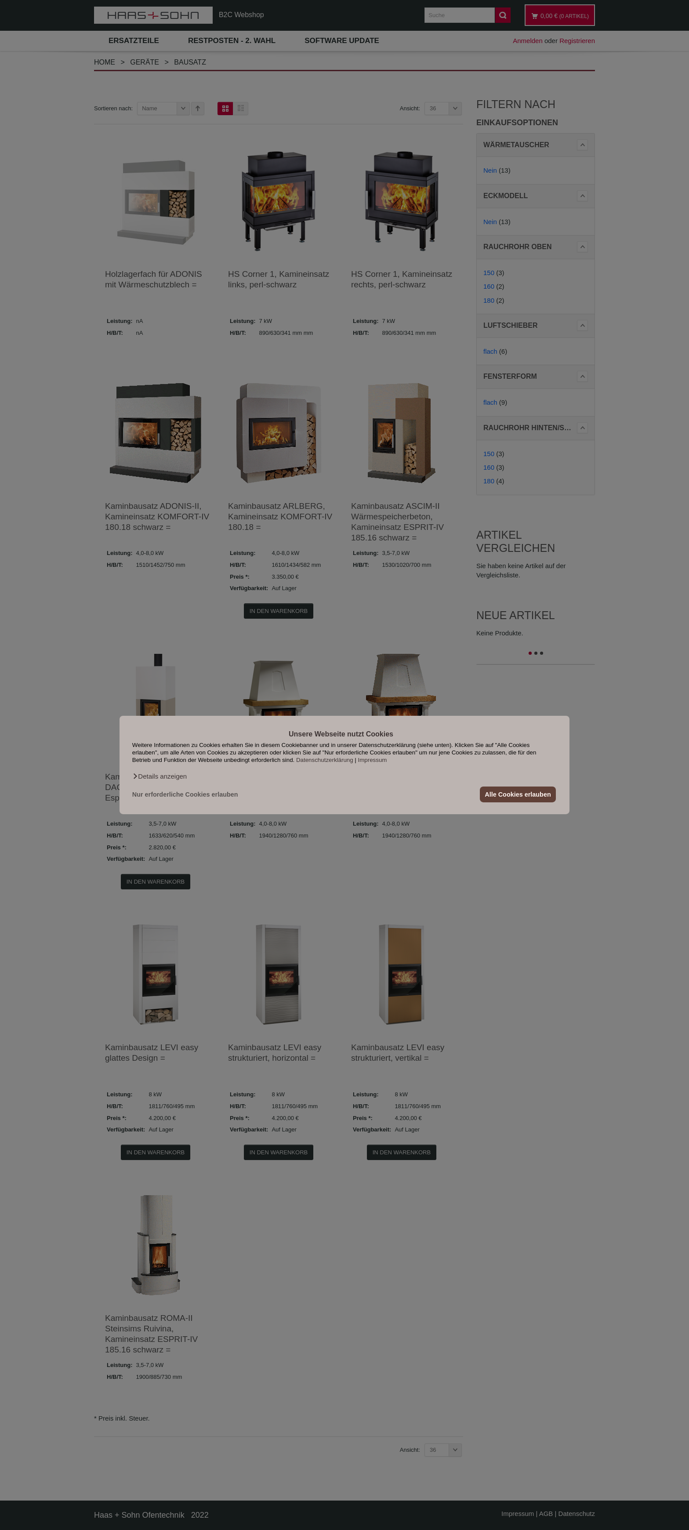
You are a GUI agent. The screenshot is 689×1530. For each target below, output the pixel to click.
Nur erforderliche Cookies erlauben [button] (185, 794)
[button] (159, 776)
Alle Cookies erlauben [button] (518, 794)
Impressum (372, 760)
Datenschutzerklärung (324, 760)
